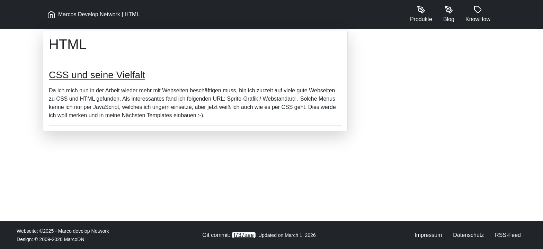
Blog (448, 14)
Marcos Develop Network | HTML (93, 14)
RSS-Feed (508, 235)
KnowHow (477, 14)
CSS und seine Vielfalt (97, 75)
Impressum (428, 235)
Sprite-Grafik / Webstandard (261, 99)
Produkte (421, 14)
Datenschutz (468, 235)
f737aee (244, 235)
